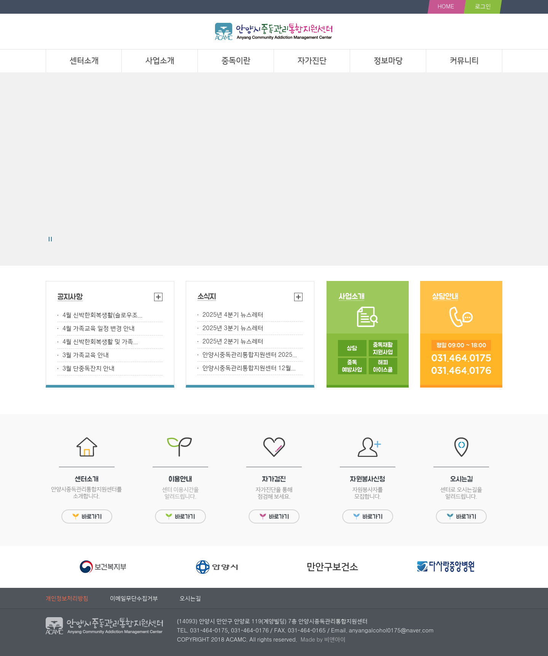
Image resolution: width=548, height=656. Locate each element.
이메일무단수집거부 (134, 598)
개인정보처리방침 (67, 598)
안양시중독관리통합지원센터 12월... (249, 368)
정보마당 (388, 60)
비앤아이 (335, 640)
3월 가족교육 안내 (85, 355)
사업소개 (159, 60)
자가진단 (312, 60)
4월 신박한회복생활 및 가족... (100, 341)
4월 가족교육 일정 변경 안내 (98, 328)
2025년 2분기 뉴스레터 (232, 341)
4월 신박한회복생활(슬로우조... (102, 315)
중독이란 (235, 60)
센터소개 (84, 60)
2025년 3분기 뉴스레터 (232, 328)
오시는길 (190, 598)
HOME (446, 6)
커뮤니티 (464, 60)
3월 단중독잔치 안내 (88, 368)
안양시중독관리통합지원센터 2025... (249, 354)
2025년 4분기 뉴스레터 (232, 314)
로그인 (483, 6)
